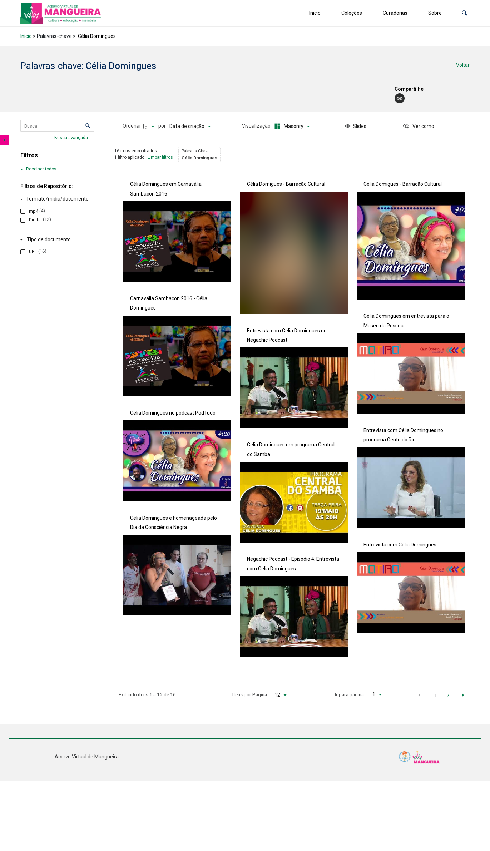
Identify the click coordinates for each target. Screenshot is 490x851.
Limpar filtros (160, 157)
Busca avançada (71, 137)
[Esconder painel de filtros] (4, 140)
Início (315, 13)
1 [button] (435, 695)
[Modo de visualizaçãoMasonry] (291, 126)
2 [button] (447, 695)
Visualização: (257, 126)
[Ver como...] (420, 126)
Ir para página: (350, 694)
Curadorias (395, 13)
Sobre (435, 13)
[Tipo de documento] (54, 240)
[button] (464, 13)
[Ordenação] (190, 126)
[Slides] (355, 126)
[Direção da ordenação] (149, 126)
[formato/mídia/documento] (54, 199)
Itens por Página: (250, 694)
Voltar (463, 65)
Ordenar (132, 126)
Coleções (351, 13)
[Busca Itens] (57, 126)
